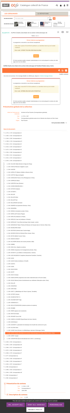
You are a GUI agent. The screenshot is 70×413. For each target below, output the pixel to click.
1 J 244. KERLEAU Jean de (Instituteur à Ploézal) (19, 219)
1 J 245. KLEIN (10, 258)
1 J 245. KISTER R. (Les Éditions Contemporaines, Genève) (21, 252)
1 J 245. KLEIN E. (11, 263)
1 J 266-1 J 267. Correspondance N (13, 347)
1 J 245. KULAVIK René (12, 327)
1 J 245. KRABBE (11, 308)
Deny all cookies (36, 405)
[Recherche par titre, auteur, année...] (31, 18)
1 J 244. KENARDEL (12, 208)
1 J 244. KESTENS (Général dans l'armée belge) (18, 230)
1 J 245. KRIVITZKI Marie (13, 313)
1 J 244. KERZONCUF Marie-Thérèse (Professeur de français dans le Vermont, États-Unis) (28, 225)
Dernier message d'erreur (46, 76)
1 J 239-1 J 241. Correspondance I (13, 155)
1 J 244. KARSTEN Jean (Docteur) (15, 183)
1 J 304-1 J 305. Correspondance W (13, 372)
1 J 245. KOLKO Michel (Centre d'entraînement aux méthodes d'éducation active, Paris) (28, 280)
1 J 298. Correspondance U (11, 367)
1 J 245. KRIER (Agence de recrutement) (16, 311)
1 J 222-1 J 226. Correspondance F (13, 146)
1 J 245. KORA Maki (11, 288)
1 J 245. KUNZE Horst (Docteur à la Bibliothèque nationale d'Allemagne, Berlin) (26, 330)
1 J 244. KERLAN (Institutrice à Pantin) (16, 216)
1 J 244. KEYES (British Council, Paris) (16, 236)
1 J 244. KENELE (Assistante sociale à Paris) (17, 211)
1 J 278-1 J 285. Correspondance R (13, 358)
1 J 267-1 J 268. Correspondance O (13, 350)
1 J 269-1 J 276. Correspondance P (13, 353)
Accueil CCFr (6, 33)
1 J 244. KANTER (11, 169)
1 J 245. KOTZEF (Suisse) (13, 294)
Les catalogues (11, 13)
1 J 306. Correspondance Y (11, 375)
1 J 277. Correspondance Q (11, 355)
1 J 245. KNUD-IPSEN (12, 269)
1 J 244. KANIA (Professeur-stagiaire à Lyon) (17, 166)
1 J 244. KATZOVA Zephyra (13, 189)
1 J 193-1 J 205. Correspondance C (13, 138)
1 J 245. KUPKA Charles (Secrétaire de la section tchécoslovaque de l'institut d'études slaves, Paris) (31, 333)
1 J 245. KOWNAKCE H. (12, 302)
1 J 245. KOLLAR (11, 283)
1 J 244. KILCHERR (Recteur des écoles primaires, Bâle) (20, 241)
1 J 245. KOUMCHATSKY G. (14, 297)
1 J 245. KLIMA (10, 266)
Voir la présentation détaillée (58, 122)
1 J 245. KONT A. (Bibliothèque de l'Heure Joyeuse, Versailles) (22, 291)
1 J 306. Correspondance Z (11, 378)
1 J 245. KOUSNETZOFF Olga (14, 299)
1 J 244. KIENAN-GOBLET (13, 238)
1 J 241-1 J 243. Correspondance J (13, 158)
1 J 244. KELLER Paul (12, 200)
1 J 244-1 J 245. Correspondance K (13, 160)
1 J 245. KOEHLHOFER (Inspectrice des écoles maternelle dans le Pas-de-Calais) (26, 277)
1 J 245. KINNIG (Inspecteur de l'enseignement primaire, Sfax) (22, 250)
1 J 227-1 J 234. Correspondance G (13, 149)
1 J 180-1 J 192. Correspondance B (13, 135)
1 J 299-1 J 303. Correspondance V (13, 369)
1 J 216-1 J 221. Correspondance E (13, 144)
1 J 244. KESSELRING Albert (14, 227)
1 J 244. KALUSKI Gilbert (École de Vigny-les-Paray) (19, 164)
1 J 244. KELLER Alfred (12, 197)
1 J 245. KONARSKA (12, 286)
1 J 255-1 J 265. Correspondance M (13, 344)
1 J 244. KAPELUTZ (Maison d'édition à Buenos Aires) (20, 172)
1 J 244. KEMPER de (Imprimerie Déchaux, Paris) (19, 205)
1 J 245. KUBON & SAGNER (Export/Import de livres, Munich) (21, 319)
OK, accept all (15, 405)
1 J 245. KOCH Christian (12, 275)
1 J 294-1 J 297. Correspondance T (13, 364)
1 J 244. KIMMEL (11, 244)
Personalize (56, 405)
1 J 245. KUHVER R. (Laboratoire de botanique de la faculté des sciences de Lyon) (26, 324)
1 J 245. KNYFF (10, 272)
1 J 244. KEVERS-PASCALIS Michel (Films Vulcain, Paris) (21, 233)
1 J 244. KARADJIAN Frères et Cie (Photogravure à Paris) (21, 177)
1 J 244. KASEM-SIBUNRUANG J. (15, 186)
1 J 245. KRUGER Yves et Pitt (14, 316)
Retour (36, 56)
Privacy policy (35, 409)
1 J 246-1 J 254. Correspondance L (13, 342)
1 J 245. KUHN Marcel (12, 322)
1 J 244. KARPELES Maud (13, 180)
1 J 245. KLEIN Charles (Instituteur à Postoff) (17, 261)
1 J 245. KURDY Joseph (12, 336)
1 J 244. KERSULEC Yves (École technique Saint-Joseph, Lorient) (22, 222)
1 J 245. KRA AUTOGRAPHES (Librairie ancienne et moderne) (22, 305)
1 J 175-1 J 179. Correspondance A (13, 133)
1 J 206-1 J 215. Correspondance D (13, 141)
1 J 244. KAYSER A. (11, 191)
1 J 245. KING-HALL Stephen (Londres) (16, 247)
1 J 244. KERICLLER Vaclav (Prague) (16, 214)
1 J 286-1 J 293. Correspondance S (13, 361)
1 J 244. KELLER (11, 194)
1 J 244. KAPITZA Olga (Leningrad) (15, 175)
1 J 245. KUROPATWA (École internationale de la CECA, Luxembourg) (24, 338)
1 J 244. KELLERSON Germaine (14, 202)
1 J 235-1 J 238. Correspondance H (13, 152)
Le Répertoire (43, 14)
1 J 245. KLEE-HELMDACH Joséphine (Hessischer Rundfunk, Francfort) (24, 255)
